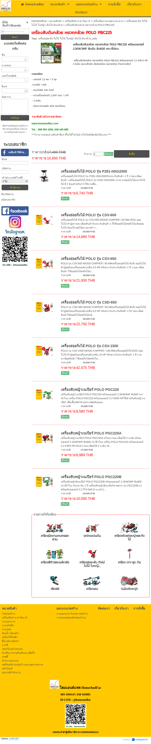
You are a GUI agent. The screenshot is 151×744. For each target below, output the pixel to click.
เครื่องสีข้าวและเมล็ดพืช (55, 562)
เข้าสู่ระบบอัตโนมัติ (12, 177)
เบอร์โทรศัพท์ (9, 75)
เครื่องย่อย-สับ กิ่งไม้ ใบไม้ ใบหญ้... (92, 564)
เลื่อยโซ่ (55, 589)
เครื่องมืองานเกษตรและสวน (108, 21)
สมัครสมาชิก (8, 199)
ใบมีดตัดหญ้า (129, 589)
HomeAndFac (39, 21)
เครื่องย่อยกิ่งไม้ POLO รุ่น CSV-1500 (89, 346)
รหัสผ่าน (6, 168)
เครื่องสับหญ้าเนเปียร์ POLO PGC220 (90, 390)
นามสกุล (6, 65)
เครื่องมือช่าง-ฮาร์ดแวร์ (77, 21)
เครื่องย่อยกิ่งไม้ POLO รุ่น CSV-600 (88, 215)
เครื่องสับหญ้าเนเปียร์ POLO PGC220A (91, 433)
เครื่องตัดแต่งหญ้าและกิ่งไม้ (129, 537)
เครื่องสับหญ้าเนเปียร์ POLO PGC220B (91, 477)
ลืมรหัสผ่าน (7, 194)
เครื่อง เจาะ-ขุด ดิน (129, 562)
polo (94, 38)
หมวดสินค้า (56, 21)
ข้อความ (6, 96)
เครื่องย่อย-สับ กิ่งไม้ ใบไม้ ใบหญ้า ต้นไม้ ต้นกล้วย (64, 38)
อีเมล (4, 86)
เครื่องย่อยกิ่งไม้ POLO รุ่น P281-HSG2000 (94, 171)
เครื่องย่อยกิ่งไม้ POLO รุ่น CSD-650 (89, 302)
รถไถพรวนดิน (92, 536)
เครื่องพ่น (92, 589)
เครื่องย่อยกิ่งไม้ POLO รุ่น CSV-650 (88, 259)
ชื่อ (3, 54)
